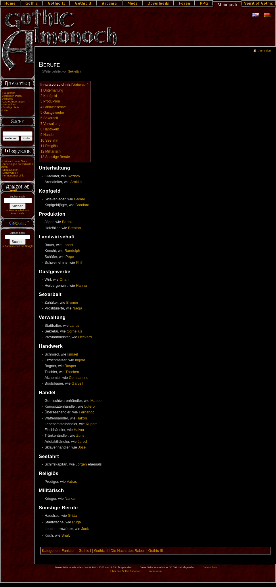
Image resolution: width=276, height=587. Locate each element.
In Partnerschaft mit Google (17, 246)
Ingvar (80, 360)
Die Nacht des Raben (128, 551)
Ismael (72, 354)
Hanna (81, 286)
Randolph (72, 251)
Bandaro (82, 205)
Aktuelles (7, 98)
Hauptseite (8, 93)
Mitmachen (9, 104)
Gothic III (155, 551)
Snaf (65, 535)
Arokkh (76, 182)
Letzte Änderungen (13, 101)
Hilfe (5, 110)
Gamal (79, 199)
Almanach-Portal (12, 95)
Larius (75, 326)
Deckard (85, 337)
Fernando (86, 412)
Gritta (72, 516)
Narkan (70, 499)
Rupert (91, 424)
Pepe (70, 257)
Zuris (80, 436)
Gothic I (84, 551)
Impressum (155, 571)
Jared (82, 442)
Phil (79, 263)
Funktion (69, 551)
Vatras (72, 482)
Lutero (89, 406)
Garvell (77, 383)
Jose (82, 447)
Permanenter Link (13, 175)
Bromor (72, 303)
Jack (85, 529)
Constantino (79, 378)
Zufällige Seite (10, 107)
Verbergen (79, 84)
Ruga (76, 522)
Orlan (64, 280)
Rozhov (74, 176)
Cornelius (74, 331)
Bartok (67, 222)
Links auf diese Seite (14, 161)
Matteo (95, 401)
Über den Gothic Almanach (125, 571)
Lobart (68, 245)
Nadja (77, 308)
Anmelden (264, 50)
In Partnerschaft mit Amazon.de (17, 212)
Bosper (70, 366)
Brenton (74, 228)
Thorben (72, 372)
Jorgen (81, 464)
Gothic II (101, 551)
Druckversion (10, 172)
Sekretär (74, 71)
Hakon (81, 418)
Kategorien (51, 551)
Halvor (79, 430)
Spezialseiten (10, 169)
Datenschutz (210, 567)
